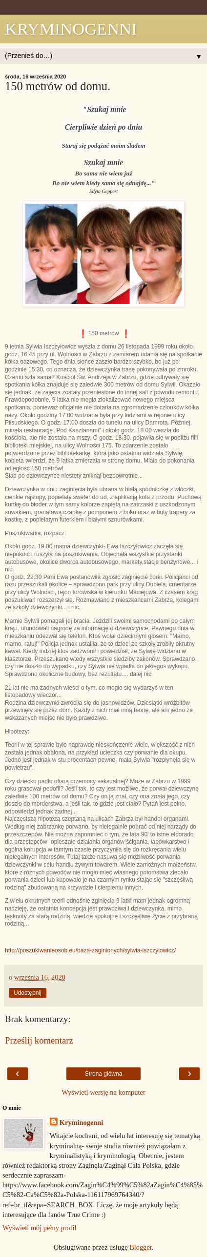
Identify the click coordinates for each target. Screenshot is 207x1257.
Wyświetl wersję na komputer (103, 1092)
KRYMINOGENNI (71, 28)
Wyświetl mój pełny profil (39, 1228)
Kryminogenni (82, 1122)
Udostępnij (27, 992)
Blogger (140, 1247)
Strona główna (104, 1073)
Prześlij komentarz (39, 1040)
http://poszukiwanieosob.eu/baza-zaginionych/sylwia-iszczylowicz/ (90, 950)
